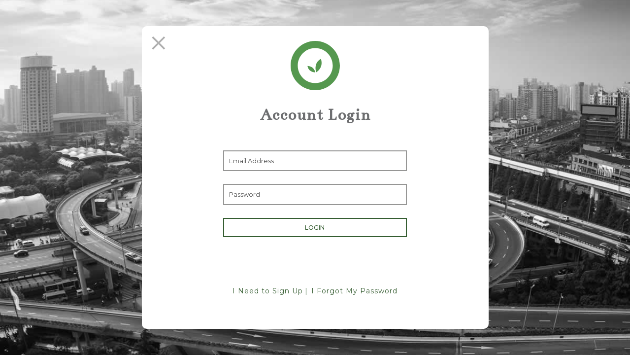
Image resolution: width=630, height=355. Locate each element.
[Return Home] (315, 65)
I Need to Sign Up (267, 290)
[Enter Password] (315, 194)
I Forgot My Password (354, 290)
